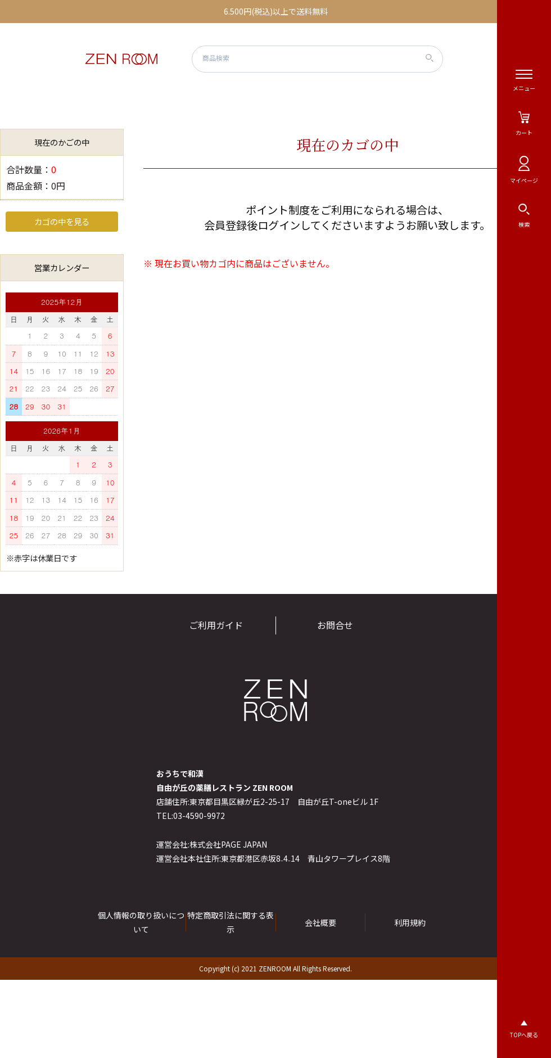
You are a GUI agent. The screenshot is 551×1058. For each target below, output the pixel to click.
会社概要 (320, 922)
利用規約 (410, 922)
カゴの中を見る (61, 221)
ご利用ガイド (216, 625)
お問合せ (335, 625)
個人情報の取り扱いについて (141, 922)
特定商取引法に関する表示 (230, 922)
